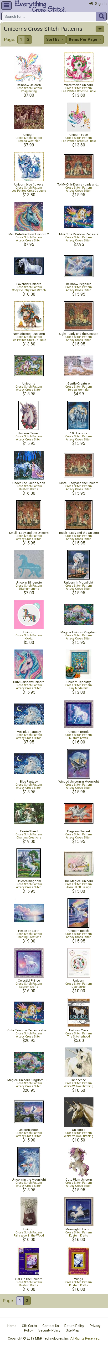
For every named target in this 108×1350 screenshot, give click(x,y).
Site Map (72, 1330)
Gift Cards (29, 1326)
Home (11, 1326)
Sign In (98, 3)
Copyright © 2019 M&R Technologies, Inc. (38, 1338)
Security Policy (49, 1330)
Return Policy (74, 1326)
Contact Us (50, 1326)
